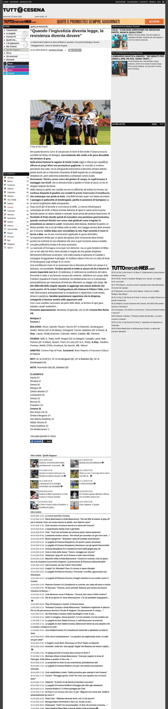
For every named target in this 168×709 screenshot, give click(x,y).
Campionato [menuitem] (10, 30)
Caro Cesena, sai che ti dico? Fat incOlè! (63, 565)
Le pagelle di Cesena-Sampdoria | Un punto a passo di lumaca (73, 542)
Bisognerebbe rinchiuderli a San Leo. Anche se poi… (69, 702)
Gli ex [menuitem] (8, 53)
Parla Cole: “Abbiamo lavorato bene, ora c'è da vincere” (70, 698)
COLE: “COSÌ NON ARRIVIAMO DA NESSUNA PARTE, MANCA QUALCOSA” (135, 31)
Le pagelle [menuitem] (10, 33)
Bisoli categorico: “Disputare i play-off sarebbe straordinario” (72, 539)
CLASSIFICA (9, 174)
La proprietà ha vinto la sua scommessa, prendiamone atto (71, 662)
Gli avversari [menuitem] (11, 56)
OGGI (154, 124)
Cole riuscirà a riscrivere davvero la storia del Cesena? (69, 525)
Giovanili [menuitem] (9, 60)
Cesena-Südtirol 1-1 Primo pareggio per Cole (65, 689)
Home (7, 26)
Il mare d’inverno (86, 484)
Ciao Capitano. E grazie (89, 505)
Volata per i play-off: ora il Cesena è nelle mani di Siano (70, 555)
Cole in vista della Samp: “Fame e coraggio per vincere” (70, 552)
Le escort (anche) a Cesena (57, 516)
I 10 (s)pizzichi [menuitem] (11, 43)
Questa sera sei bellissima (90, 463)
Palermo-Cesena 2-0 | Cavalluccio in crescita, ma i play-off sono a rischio (77, 585)
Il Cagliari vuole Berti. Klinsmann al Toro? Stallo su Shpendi (72, 643)
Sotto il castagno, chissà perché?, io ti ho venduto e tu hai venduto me (76, 617)
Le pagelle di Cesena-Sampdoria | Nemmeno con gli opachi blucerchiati (77, 545)
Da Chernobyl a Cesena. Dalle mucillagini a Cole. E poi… (70, 614)
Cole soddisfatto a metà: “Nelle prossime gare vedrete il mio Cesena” (76, 672)
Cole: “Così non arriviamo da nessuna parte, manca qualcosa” (73, 532)
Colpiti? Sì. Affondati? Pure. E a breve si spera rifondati (70, 568)
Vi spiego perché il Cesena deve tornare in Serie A (67, 653)
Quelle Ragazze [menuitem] (12, 50)
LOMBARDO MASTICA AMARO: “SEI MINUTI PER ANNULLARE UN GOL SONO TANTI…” (137, 57)
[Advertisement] (106, 11)
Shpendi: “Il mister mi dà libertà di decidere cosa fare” (69, 682)
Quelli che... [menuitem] (10, 40)
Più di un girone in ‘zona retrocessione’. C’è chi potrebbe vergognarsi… (77, 598)
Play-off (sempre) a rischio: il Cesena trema (64, 604)
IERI (161, 124)
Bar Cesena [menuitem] (10, 46)
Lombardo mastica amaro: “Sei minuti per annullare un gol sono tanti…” (77, 535)
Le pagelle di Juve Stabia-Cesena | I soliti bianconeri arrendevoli (74, 620)
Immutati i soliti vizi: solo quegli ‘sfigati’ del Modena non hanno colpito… (77, 646)
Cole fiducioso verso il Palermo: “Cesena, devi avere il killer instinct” (76, 594)
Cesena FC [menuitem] (10, 37)
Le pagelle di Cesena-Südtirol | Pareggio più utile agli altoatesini (73, 685)
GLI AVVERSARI (119, 53)
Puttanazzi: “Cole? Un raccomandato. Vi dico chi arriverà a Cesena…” (76, 705)
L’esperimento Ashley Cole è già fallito (62, 529)
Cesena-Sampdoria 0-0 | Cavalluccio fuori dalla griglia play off (72, 549)
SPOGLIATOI (118, 26)
